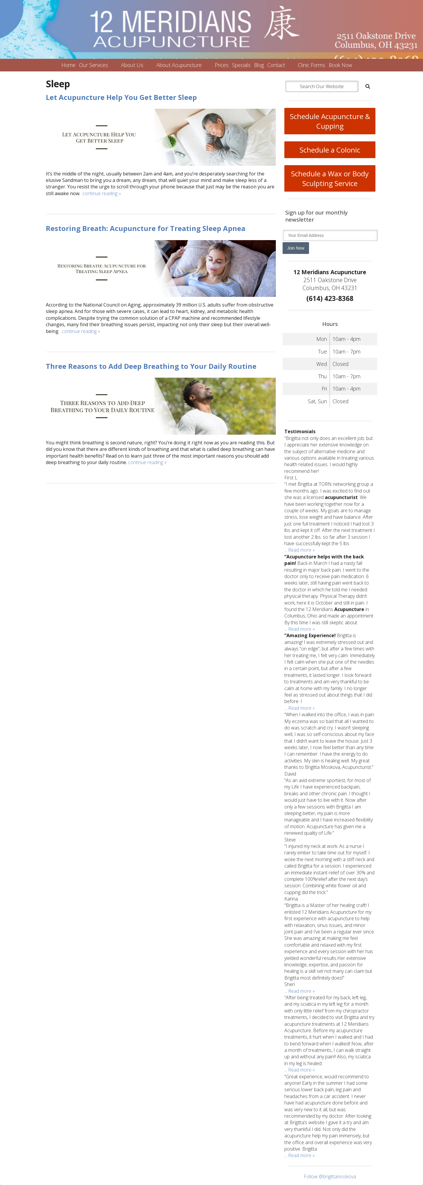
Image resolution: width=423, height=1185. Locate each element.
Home (68, 64)
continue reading (102, 193)
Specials (241, 64)
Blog (259, 64)
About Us (132, 64)
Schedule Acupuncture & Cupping (330, 121)
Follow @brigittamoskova (330, 1176)
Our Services (93, 64)
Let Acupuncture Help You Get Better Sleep (121, 97)
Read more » (301, 550)
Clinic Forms (311, 64)
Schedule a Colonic (330, 150)
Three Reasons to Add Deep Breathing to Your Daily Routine (151, 366)
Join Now (295, 248)
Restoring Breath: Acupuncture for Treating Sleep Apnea (145, 228)
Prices (222, 64)
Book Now (340, 64)
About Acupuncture (179, 64)
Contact (276, 64)
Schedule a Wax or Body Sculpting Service (330, 178)
